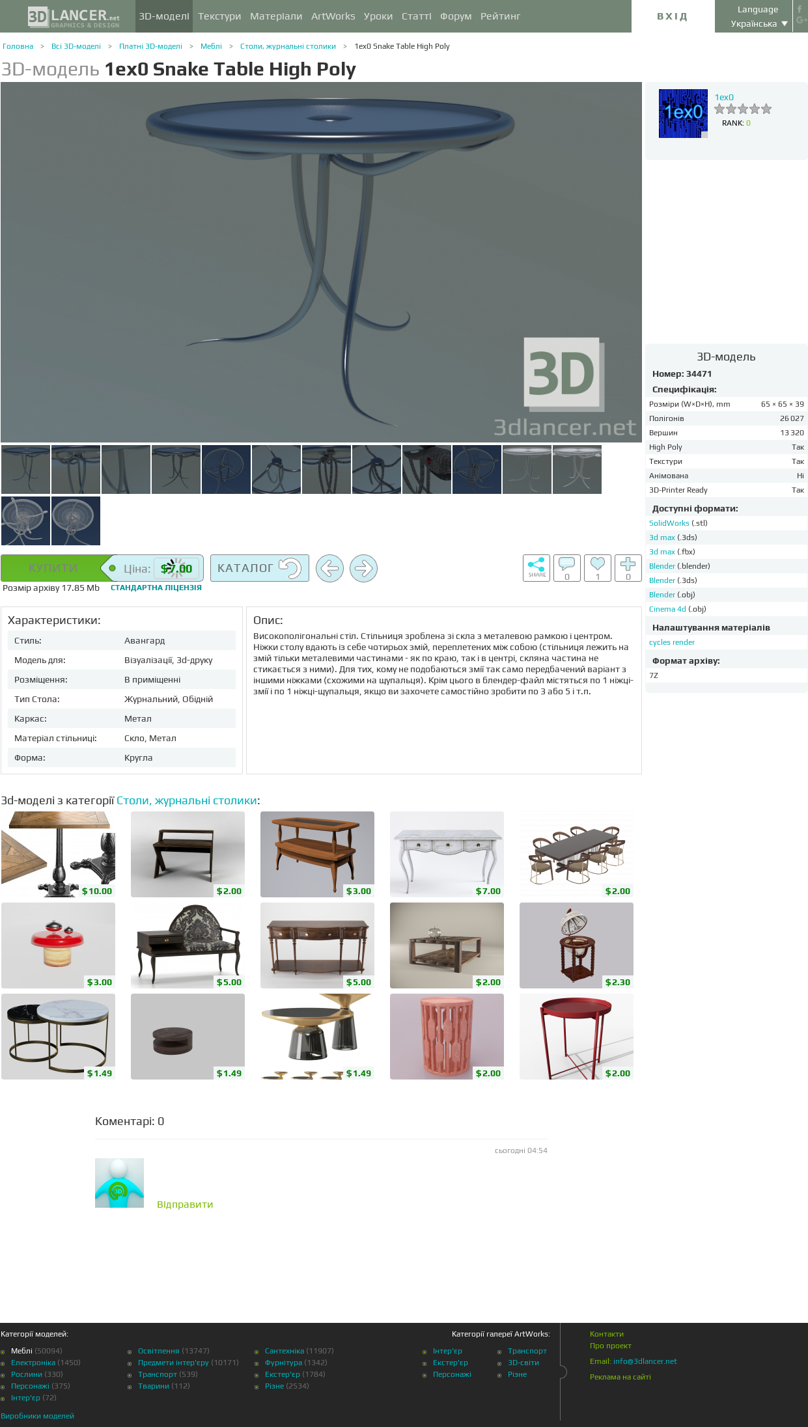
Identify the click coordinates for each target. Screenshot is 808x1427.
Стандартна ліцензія (156, 587)
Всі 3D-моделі (76, 46)
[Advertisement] (726, 251)
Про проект (611, 1345)
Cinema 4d (668, 609)
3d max (663, 537)
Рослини (26, 1374)
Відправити (185, 1204)
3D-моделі (164, 16)
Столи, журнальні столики (288, 46)
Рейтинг (501, 16)
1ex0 (724, 97)
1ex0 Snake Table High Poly (402, 46)
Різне (274, 1386)
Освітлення (159, 1350)
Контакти (607, 1334)
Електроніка (33, 1362)
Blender (663, 566)
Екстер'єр (282, 1374)
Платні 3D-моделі (150, 46)
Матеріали (276, 16)
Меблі (211, 46)
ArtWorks (333, 16)
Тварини (153, 1386)
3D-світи (523, 1362)
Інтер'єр (25, 1397)
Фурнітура (283, 1362)
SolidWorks (670, 523)
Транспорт (157, 1374)
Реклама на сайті (620, 1376)
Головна (18, 46)
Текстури (220, 16)
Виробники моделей (37, 1415)
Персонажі (30, 1386)
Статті (417, 16)
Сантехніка (284, 1350)
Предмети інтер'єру (173, 1362)
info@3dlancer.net (645, 1361)
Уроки (378, 16)
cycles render (672, 642)
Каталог (259, 569)
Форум (456, 16)
